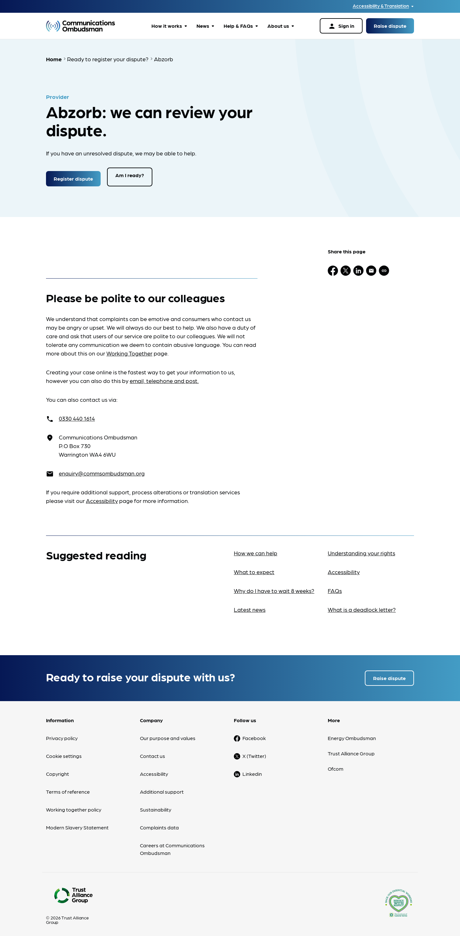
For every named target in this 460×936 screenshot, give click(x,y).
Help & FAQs (238, 25)
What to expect (254, 568)
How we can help (255, 549)
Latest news (249, 606)
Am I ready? (129, 175)
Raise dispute (390, 25)
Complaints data (159, 823)
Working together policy (73, 806)
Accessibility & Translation (381, 6)
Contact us (152, 752)
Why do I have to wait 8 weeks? (274, 587)
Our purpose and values (167, 734)
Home (54, 59)
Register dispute (73, 175)
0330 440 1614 (77, 414)
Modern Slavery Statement (77, 823)
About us (278, 25)
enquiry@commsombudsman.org (102, 469)
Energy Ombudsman (352, 734)
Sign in (341, 26)
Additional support (162, 788)
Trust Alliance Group (351, 749)
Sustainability (155, 806)
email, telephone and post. (164, 377)
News (202, 25)
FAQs (335, 587)
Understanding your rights (361, 549)
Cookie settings (64, 752)
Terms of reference (68, 788)
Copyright (57, 770)
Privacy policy (62, 734)
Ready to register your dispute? (108, 59)
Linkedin (252, 770)
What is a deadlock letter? (362, 606)
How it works (166, 25)
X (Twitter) (254, 752)
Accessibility (102, 497)
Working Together (129, 349)
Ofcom (335, 765)
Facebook (254, 734)
